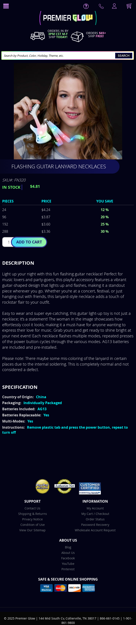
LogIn (113, 6)
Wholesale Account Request (95, 530)
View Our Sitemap (32, 530)
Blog (68, 547)
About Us (68, 553)
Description (18, 262)
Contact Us (32, 508)
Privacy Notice (32, 519)
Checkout (102, 514)
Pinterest (68, 569)
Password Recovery (95, 525)
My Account (95, 508)
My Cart (87, 514)
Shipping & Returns (32, 514)
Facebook (68, 558)
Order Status (95, 519)
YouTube (68, 564)
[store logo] (68, 18)
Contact (102, 7)
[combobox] (67, 55)
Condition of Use (32, 525)
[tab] (68, 263)
